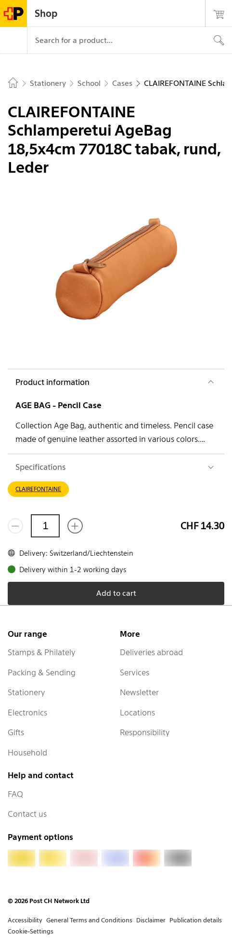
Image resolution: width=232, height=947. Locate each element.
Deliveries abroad (151, 652)
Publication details (195, 920)
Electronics (27, 712)
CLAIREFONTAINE (38, 489)
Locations (137, 712)
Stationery (26, 692)
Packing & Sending (42, 672)
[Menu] (13, 40)
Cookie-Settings (30, 931)
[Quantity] (45, 525)
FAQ (15, 794)
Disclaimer (151, 920)
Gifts (16, 732)
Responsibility (145, 732)
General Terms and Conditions (89, 920)
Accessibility (25, 920)
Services (134, 672)
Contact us (27, 814)
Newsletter (139, 692)
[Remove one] (15, 526)
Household (27, 752)
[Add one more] (75, 526)
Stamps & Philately (42, 652)
